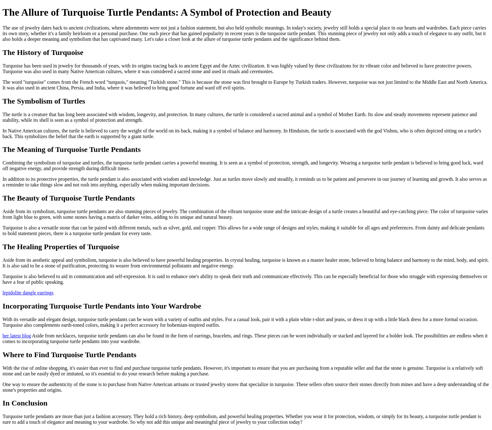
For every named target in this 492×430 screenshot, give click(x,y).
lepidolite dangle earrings (28, 292)
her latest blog (17, 335)
